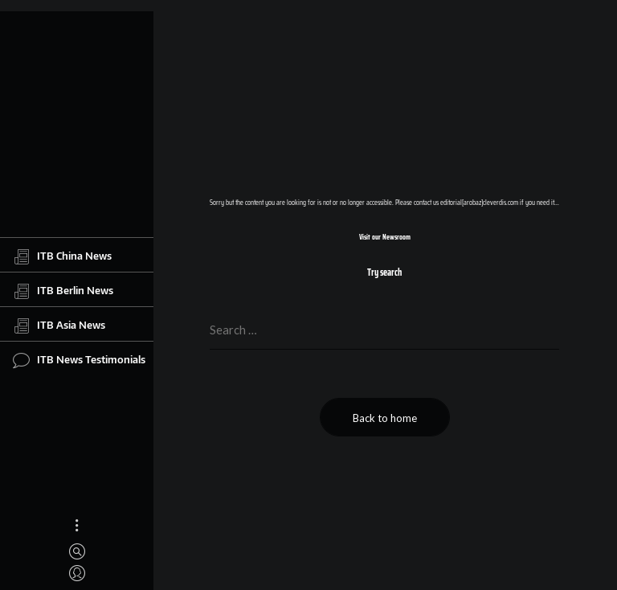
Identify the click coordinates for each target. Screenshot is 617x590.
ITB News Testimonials (79, 360)
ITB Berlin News (63, 291)
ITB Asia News (59, 325)
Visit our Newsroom (385, 237)
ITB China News (62, 256)
